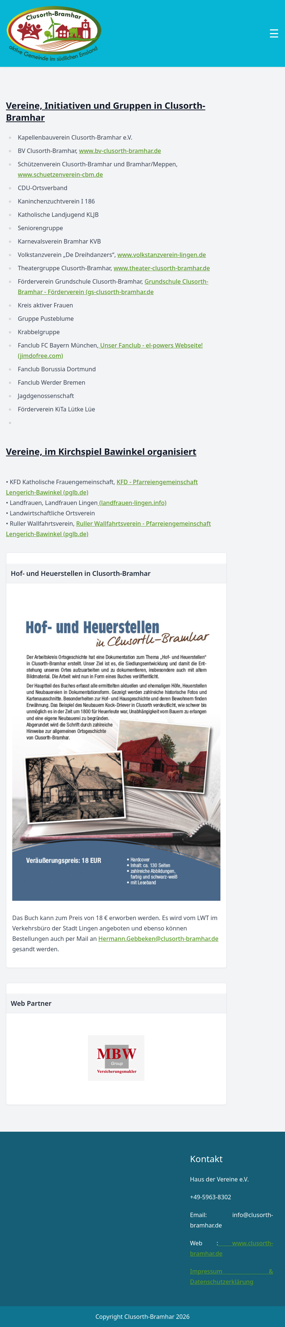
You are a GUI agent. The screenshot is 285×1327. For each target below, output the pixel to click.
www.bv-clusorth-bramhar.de (120, 151)
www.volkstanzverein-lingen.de (161, 255)
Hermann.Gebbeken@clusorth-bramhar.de (158, 939)
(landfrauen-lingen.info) (132, 503)
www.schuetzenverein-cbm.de (60, 174)
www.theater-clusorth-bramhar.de (162, 268)
